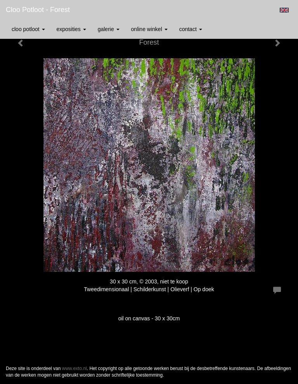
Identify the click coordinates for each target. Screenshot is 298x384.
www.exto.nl (74, 368)
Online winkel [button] (149, 29)
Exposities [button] (71, 29)
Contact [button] (190, 29)
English (284, 10)
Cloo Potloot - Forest (38, 10)
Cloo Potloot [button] (28, 29)
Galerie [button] (109, 29)
